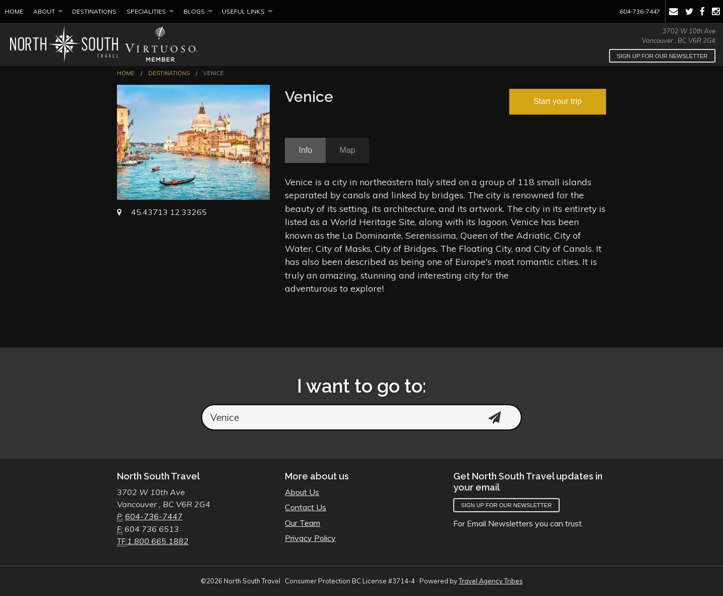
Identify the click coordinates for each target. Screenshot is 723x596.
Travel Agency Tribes (491, 581)
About (44, 11)
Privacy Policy (310, 538)
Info (306, 150)
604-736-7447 (640, 11)
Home (14, 11)
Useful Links (243, 11)
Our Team (302, 523)
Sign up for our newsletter (662, 56)
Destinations (94, 11)
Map (347, 150)
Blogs (194, 11)
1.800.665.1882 (158, 541)
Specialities (146, 11)
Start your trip (557, 101)
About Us (302, 492)
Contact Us (305, 507)
